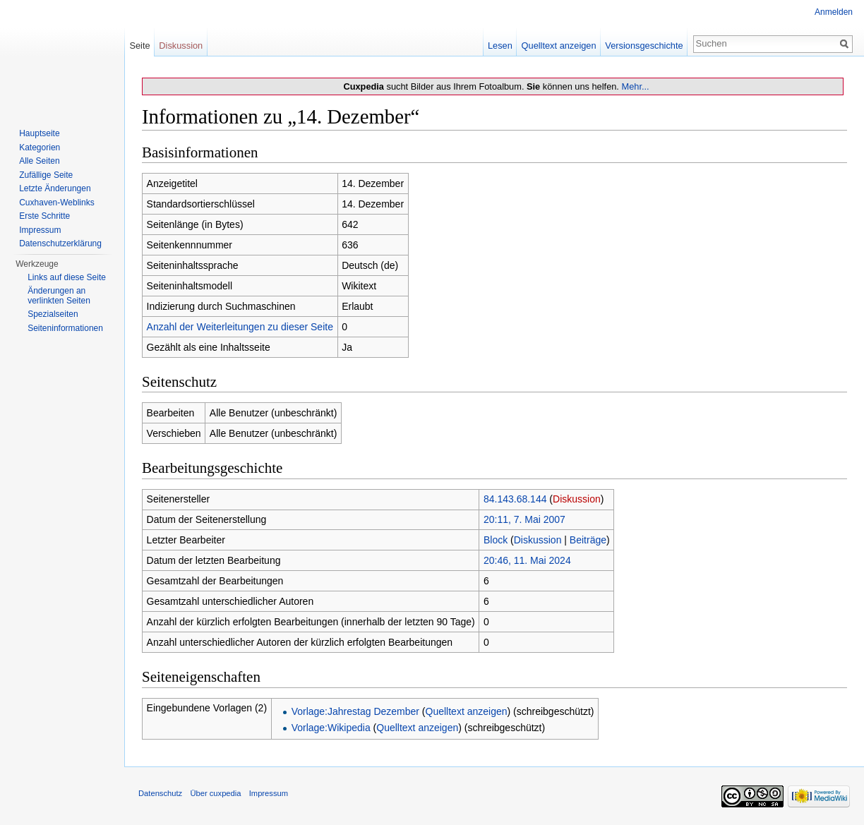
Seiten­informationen (65, 328)
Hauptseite (39, 133)
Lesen (500, 45)
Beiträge (588, 540)
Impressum (40, 230)
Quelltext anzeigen (467, 711)
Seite (139, 45)
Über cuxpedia (215, 793)
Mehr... (635, 86)
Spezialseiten (53, 314)
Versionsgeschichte (644, 45)
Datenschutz (160, 793)
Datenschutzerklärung (60, 243)
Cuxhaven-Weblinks (57, 202)
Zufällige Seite (46, 175)
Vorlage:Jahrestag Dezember (355, 711)
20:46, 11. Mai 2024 (527, 560)
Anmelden (834, 12)
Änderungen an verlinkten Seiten (59, 296)
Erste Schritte (44, 216)
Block (496, 540)
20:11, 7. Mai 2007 (524, 519)
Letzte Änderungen (54, 188)
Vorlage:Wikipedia (331, 727)
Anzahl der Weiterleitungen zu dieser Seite (240, 326)
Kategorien (39, 147)
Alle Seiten (39, 161)
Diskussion (577, 499)
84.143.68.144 (515, 499)
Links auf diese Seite (67, 277)
